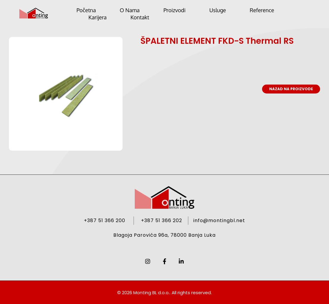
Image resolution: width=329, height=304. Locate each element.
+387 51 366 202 (161, 220)
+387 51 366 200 (104, 220)
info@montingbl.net (219, 220)
